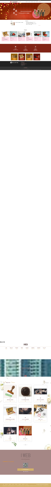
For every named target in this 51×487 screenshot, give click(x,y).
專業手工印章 (40, 419)
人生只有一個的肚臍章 (25, 419)
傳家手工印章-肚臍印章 (40, 399)
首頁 (6, 348)
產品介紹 (11, 348)
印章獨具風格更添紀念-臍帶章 (10, 419)
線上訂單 (44, 348)
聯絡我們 (33, 348)
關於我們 (38, 348)
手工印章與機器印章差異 (25, 399)
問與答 (22, 348)
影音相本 (27, 348)
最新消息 (16, 348)
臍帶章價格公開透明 (10, 399)
